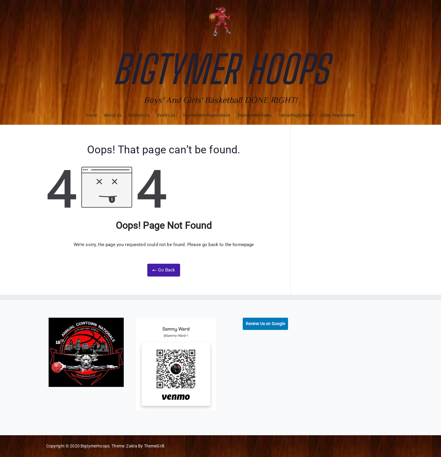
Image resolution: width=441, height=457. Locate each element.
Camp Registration (296, 115)
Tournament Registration (206, 115)
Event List (166, 115)
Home (91, 115)
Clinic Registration (338, 115)
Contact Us (139, 115)
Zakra (131, 446)
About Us (112, 115)
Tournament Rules (254, 115)
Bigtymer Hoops (220, 69)
